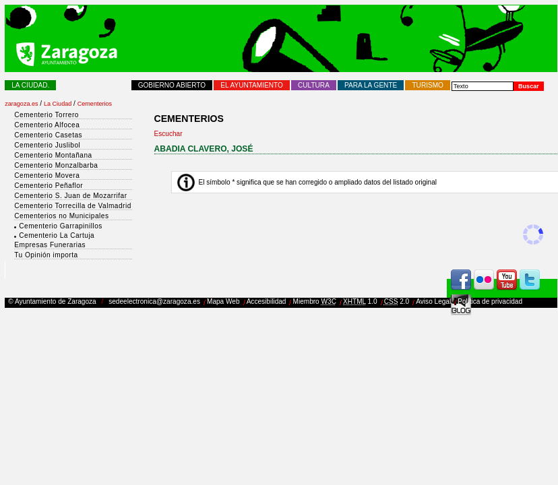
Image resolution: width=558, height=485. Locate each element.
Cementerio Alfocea (47, 125)
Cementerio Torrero (46, 115)
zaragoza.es (21, 103)
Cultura (314, 85)
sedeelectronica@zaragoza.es (154, 301)
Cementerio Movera (47, 175)
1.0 (360, 301)
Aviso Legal (433, 301)
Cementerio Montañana (53, 155)
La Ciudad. (30, 85)
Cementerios (95, 103)
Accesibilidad (266, 301)
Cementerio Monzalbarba (56, 165)
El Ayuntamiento (251, 85)
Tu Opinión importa (46, 255)
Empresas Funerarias (50, 245)
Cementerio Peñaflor (48, 185)
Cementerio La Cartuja (56, 235)
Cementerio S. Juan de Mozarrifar (70, 195)
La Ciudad (57, 103)
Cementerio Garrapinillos (60, 226)
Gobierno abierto (172, 85)
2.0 (397, 301)
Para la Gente (370, 85)
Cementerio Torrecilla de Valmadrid (72, 205)
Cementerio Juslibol (47, 145)
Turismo (427, 85)
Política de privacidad (490, 301)
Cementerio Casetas (48, 135)
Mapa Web (223, 301)
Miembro (314, 301)
